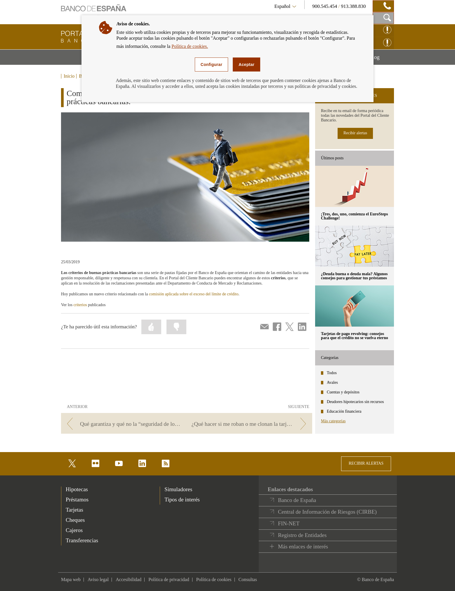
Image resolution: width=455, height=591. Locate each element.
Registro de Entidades (302, 535)
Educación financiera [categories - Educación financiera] (344, 411)
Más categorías (333, 421)
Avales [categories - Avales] (332, 382)
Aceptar (246, 64)
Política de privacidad (168, 579)
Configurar (211, 64)
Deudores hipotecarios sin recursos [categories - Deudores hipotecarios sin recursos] (355, 402)
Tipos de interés (182, 499)
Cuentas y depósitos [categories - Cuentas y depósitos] (343, 392)
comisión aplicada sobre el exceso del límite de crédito (193, 294)
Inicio (69, 76)
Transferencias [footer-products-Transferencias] (82, 540)
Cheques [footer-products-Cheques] (75, 520)
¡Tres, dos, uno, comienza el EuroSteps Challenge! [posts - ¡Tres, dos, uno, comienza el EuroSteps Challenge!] (354, 216)
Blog (381, 59)
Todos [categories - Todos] (332, 373)
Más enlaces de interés (303, 546)
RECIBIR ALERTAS (366, 463)
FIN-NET (289, 523)
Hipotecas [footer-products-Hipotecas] (77, 489)
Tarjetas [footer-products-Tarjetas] (74, 510)
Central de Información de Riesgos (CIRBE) (327, 512)
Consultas (248, 579)
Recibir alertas (355, 133)
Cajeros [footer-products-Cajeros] (74, 530)
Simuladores (178, 489)
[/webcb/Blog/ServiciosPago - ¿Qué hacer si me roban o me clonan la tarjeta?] (250, 424)
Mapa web (71, 579)
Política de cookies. (189, 46)
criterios (80, 305)
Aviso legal (98, 579)
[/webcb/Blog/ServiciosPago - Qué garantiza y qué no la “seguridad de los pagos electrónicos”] (123, 424)
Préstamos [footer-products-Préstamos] (77, 499)
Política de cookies (214, 579)
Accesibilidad (128, 579)
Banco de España (297, 500)
